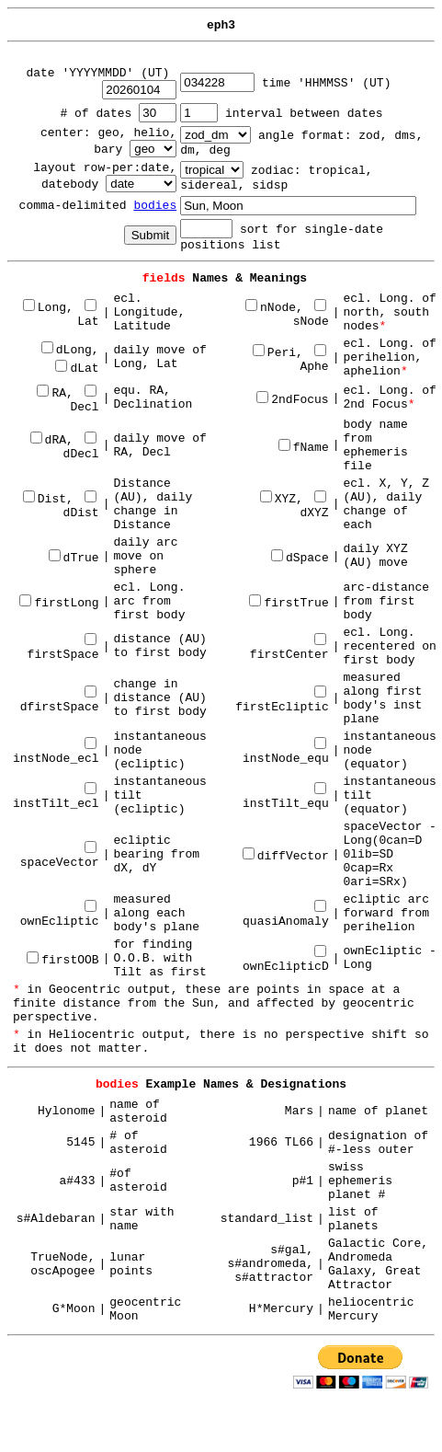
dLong (66, 350)
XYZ (278, 499)
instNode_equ (286, 752)
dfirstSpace (59, 700)
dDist (81, 506)
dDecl (81, 447)
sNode (311, 314)
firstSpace (63, 648)
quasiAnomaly (286, 915)
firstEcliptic (281, 700)
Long (44, 308)
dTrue (74, 558)
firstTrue (288, 603)
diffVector (286, 856)
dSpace (300, 558)
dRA (48, 440)
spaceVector (59, 856)
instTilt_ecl (56, 797)
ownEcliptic (59, 915)
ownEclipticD (286, 960)
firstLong (58, 603)
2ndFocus (292, 400)
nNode (270, 308)
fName (303, 448)
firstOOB (62, 960)
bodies (154, 206)
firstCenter (289, 648)
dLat (76, 368)
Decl (84, 400)
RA (51, 393)
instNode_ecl (56, 752)
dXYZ (314, 506)
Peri (274, 353)
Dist (44, 499)
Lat (87, 314)
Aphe (314, 360)
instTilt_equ (286, 797)
